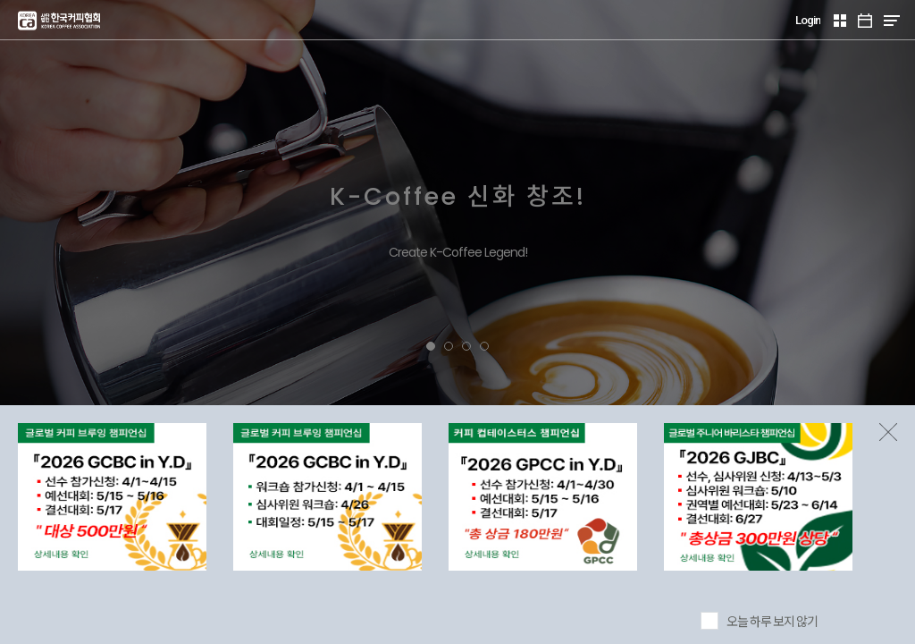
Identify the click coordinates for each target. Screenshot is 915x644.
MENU (891, 20)
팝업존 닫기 (888, 432)
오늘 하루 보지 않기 (772, 621)
